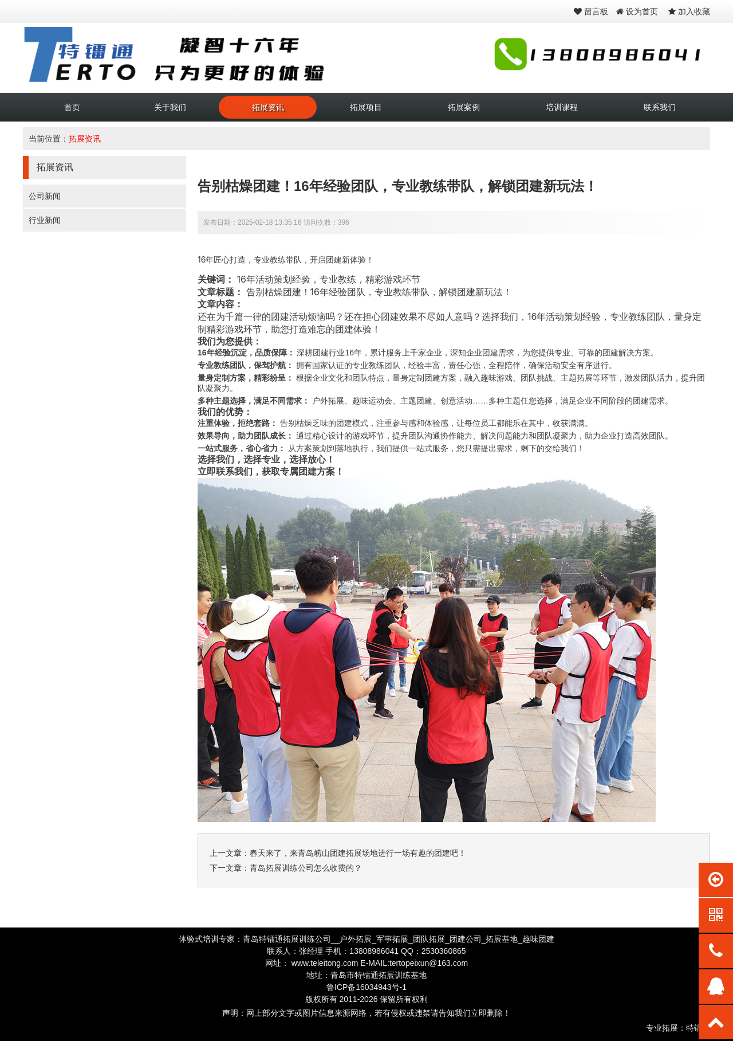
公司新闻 (45, 196)
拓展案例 (464, 107)
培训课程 (562, 107)
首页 (72, 107)
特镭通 (698, 1027)
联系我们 (660, 107)
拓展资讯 (268, 107)
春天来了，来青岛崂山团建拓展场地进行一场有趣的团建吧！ (358, 853)
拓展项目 (366, 107)
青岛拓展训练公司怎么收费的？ (306, 867)
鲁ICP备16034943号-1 (366, 987)
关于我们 (170, 107)
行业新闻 (45, 220)
